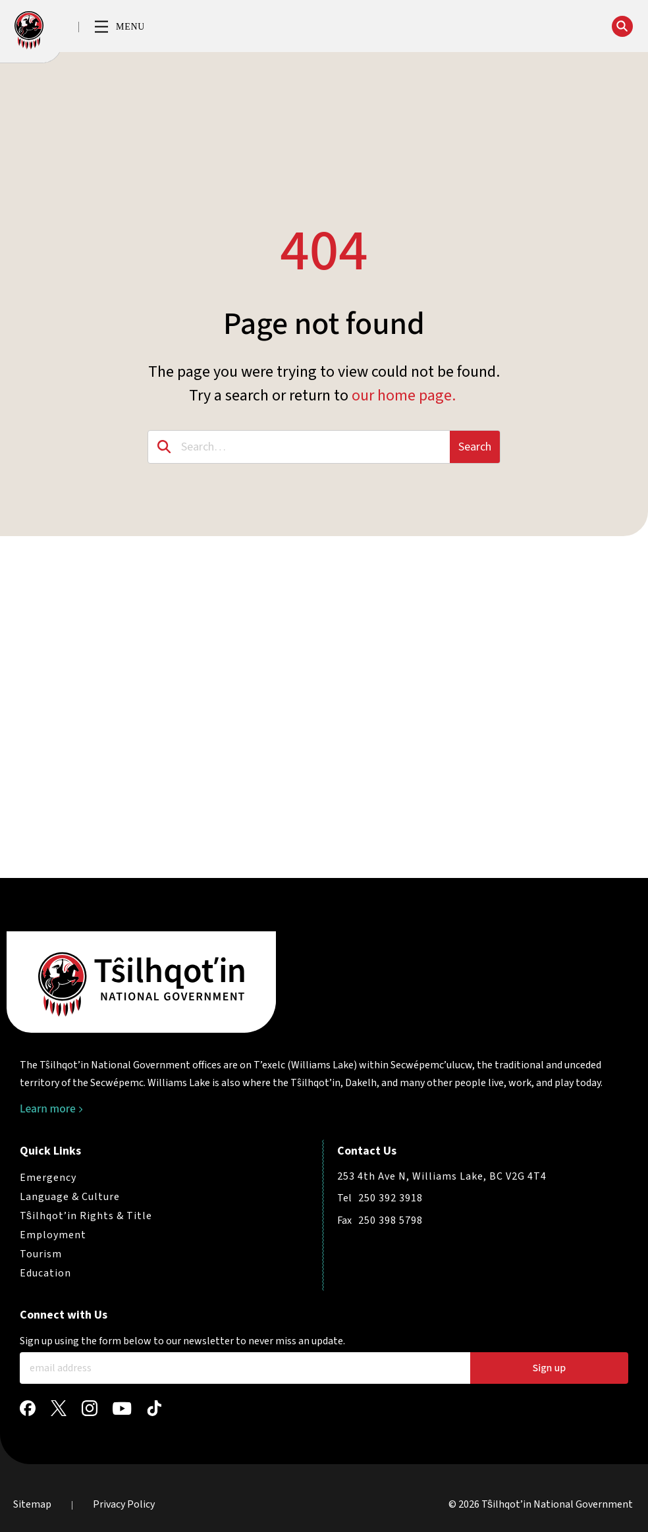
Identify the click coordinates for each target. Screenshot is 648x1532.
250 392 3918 (390, 1198)
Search (474, 447)
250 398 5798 (390, 1220)
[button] (119, 27)
